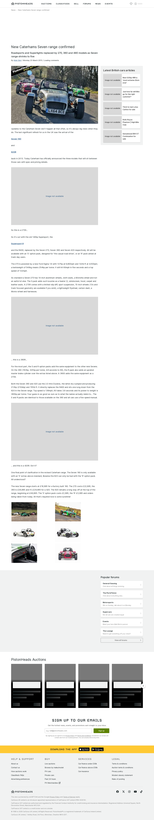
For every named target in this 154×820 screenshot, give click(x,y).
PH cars (48, 771)
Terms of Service (69, 797)
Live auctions (50, 764)
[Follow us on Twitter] (123, 791)
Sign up (101, 731)
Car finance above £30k (88, 767)
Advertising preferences (20, 779)
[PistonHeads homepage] (22, 3)
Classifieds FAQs (17, 775)
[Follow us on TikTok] (141, 791)
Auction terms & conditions (122, 767)
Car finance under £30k (87, 764)
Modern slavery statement (122, 775)
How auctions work (19, 771)
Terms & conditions (119, 764)
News (13, 10)
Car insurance (83, 771)
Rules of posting (118, 779)
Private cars (49, 775)
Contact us (15, 767)
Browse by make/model (54, 767)
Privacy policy (117, 771)
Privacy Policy (69, 735)
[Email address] (68, 730)
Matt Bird (17, 60)
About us (14, 764)
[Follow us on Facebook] (117, 791)
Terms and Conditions (84, 735)
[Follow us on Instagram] (129, 791)
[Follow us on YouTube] (135, 791)
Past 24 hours (50, 779)
